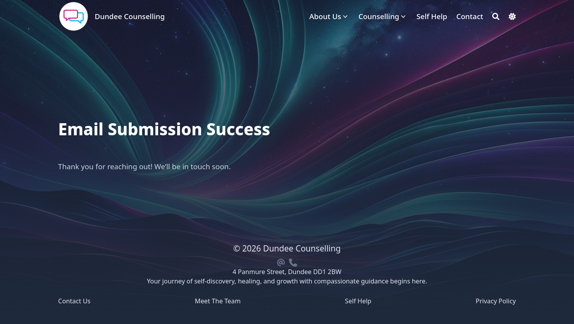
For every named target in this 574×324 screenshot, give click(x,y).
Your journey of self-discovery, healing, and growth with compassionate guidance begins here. (287, 281)
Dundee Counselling (130, 16)
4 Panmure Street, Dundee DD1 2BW (287, 271)
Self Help (358, 301)
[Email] (281, 261)
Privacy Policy (496, 301)
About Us (325, 16)
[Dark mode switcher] (512, 16)
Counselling (378, 16)
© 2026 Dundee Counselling (287, 248)
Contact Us (74, 301)
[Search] (496, 16)
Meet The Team (218, 301)
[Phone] (293, 261)
